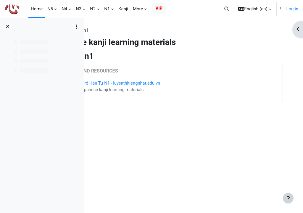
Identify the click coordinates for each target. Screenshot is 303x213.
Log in (292, 9)
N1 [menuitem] (107, 9)
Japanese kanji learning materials (157, 90)
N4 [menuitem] (64, 9)
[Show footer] (288, 198)
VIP (158, 8)
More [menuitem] (138, 9)
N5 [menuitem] (50, 9)
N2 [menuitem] (93, 9)
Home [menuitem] (37, 9)
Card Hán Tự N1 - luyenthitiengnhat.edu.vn (165, 83)
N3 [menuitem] (78, 9)
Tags (100, 30)
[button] (227, 9)
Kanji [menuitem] (123, 9)
